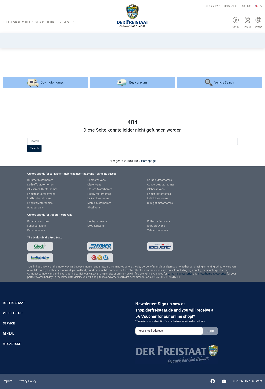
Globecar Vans (156, 189)
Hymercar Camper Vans (41, 193)
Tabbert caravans (157, 230)
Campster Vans (96, 179)
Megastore (12, 344)
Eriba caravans (156, 225)
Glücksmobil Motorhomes (42, 189)
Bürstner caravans (38, 221)
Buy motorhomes (45, 82)
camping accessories (180, 273)
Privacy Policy (27, 381)
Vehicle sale (13, 313)
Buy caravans (132, 83)
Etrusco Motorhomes (99, 189)
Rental (51, 22)
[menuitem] (257, 6)
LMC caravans (95, 225)
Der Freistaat (11, 22)
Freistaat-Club (229, 6)
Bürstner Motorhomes (40, 179)
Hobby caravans (97, 221)
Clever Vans (94, 184)
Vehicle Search (219, 82)
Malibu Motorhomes (39, 198)
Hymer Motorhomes (159, 193)
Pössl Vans (93, 207)
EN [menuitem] (261, 6)
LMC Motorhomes (158, 198)
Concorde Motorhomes (160, 184)
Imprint (7, 381)
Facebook (246, 6)
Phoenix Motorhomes (40, 202)
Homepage (148, 161)
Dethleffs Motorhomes (40, 184)
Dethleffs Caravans (158, 221)
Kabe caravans (36, 230)
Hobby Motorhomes (99, 193)
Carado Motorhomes (159, 179)
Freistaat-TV (211, 6)
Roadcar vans (35, 207)
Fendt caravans (36, 225)
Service (40, 22)
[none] (257, 6)
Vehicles (28, 22)
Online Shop (66, 22)
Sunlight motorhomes (160, 202)
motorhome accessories (212, 273)
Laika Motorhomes (98, 198)
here (202, 321)
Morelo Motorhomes (99, 202)
